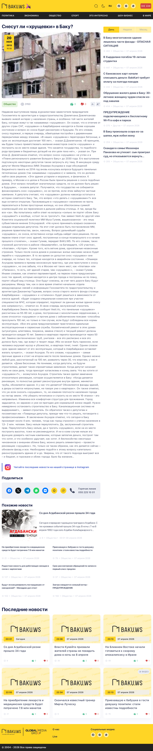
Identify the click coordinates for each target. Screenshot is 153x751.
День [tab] (111, 29)
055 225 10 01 (86, 492)
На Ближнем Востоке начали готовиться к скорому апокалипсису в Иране (125, 650)
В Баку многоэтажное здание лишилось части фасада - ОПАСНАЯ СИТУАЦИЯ (126, 41)
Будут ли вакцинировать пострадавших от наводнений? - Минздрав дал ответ (23, 586)
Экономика (31, 15)
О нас (56, 729)
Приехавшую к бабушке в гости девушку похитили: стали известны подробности (73, 548)
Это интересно (98, 15)
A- (93, 104)
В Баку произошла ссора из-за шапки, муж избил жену (123, 133)
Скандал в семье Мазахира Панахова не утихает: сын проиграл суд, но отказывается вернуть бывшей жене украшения (126, 152)
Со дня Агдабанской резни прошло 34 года (67, 513)
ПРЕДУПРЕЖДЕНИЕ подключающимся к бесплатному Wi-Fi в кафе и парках (125, 116)
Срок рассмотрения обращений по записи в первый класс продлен (74, 567)
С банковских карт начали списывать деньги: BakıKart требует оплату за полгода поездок (126, 77)
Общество (55, 15)
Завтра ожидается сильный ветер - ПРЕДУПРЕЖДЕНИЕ (70, 586)
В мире (147, 15)
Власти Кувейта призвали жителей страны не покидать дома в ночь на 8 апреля (74, 650)
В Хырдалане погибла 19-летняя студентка (124, 59)
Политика (8, 15)
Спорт (75, 15)
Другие (116, 125)
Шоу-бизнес (125, 15)
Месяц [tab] (143, 29)
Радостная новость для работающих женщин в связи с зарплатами (25, 567)
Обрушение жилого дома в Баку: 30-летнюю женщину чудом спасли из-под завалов (127, 97)
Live (145, 6)
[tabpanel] (127, 99)
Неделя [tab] (127, 29)
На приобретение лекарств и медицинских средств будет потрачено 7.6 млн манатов (23, 548)
